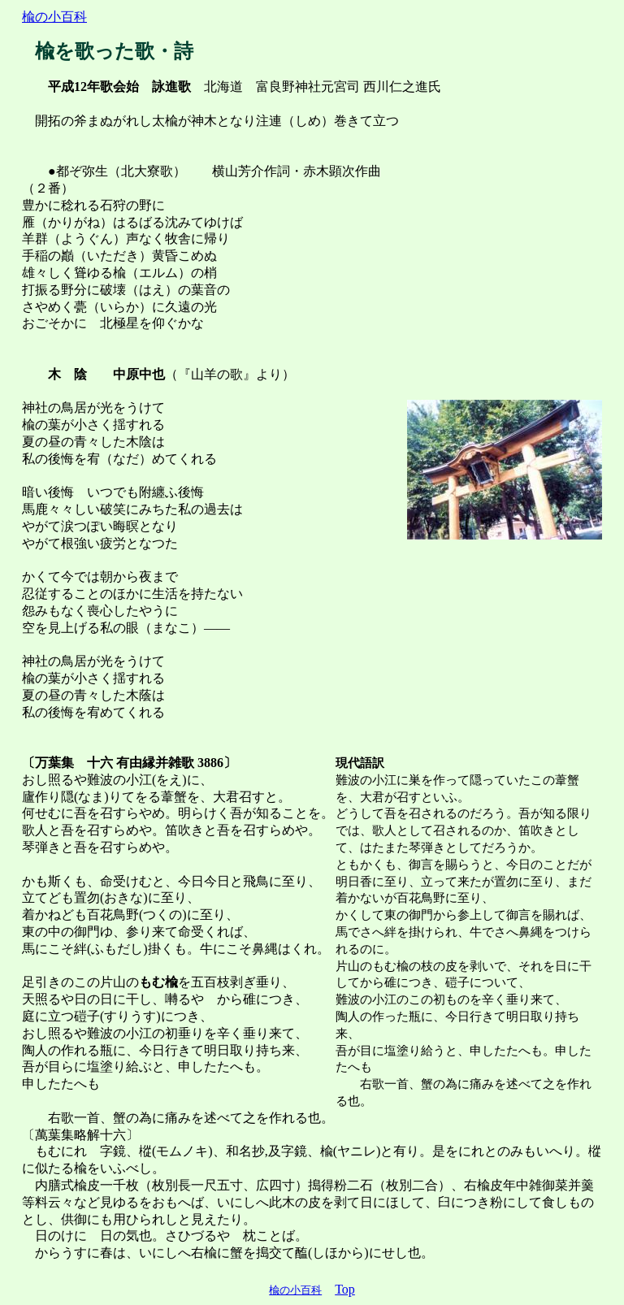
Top (345, 1289)
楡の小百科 (54, 17)
